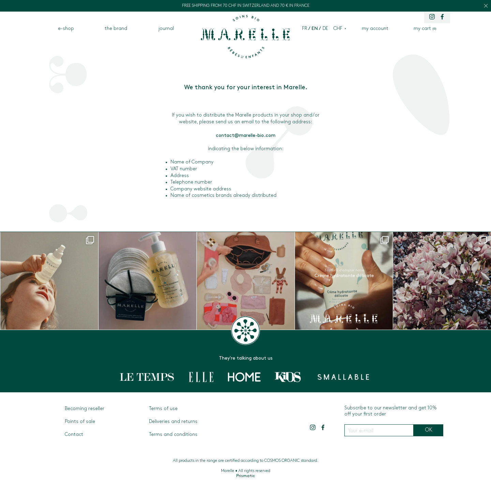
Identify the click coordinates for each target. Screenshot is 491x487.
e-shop (66, 28)
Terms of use (163, 408)
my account (375, 28)
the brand (116, 28)
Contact (74, 434)
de (325, 28)
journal (166, 28)
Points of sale (80, 421)
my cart (425, 28)
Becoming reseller (84, 408)
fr (304, 28)
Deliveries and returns (173, 421)
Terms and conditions (173, 434)
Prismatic (245, 476)
